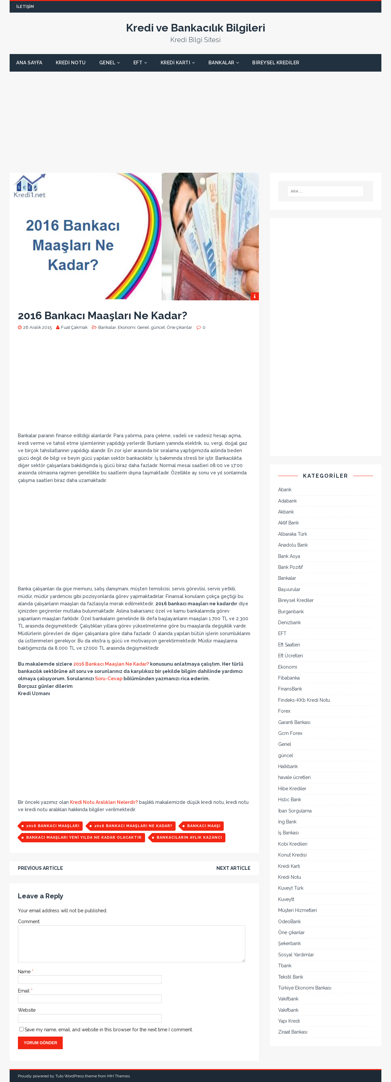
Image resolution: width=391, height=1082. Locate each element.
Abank (284, 489)
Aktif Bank (288, 522)
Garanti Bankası (294, 722)
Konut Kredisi (292, 855)
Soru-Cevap (108, 678)
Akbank (286, 511)
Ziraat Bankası (292, 1032)
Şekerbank (289, 943)
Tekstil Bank (290, 977)
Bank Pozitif (290, 567)
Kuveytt (286, 899)
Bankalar (221, 62)
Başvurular (289, 589)
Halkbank (288, 766)
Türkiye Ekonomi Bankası (304, 988)
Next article (233, 868)
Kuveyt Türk (290, 888)
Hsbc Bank (289, 799)
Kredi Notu (71, 62)
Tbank (284, 965)
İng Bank (287, 821)
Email (24, 990)
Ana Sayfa (29, 62)
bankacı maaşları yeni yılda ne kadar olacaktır (84, 837)
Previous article (40, 868)
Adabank (287, 501)
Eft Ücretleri (290, 655)
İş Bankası (288, 832)
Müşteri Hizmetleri (297, 910)
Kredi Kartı (176, 62)
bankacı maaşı (203, 826)
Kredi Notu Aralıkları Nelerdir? (104, 802)
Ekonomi (126, 327)
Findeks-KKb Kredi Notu (304, 700)
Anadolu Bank (293, 545)
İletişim (25, 6)
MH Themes (118, 1076)
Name (25, 971)
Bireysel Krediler (275, 62)
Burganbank (291, 611)
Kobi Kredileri (292, 844)
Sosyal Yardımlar (296, 954)
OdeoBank (289, 921)
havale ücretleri (294, 777)
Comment (28, 921)
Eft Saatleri (289, 644)
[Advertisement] (195, 118)
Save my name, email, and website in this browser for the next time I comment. (109, 1029)
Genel (107, 62)
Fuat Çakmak (74, 327)
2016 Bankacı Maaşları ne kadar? (133, 826)
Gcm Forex (290, 733)
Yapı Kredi (289, 1021)
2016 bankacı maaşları (52, 826)
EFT (138, 62)
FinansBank (290, 688)
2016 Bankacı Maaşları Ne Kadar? (111, 664)
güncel (158, 327)
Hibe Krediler (292, 788)
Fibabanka (289, 678)
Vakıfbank (288, 998)
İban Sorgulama (295, 810)
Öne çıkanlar (179, 327)
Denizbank (289, 622)
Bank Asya (289, 556)
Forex (284, 711)
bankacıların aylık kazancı (189, 837)
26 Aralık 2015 (37, 327)
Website (27, 1010)
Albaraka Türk (292, 534)
